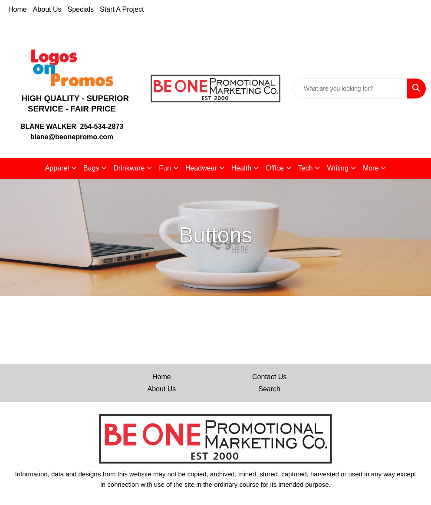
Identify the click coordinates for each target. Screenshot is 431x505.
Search (269, 389)
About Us (47, 9)
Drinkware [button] (129, 168)
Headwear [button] (201, 168)
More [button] (370, 168)
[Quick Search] (350, 88)
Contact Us (269, 376)
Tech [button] (305, 168)
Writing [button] (338, 168)
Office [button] (275, 168)
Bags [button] (91, 168)
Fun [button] (165, 168)
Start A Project (122, 9)
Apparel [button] (57, 168)
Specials (81, 9)
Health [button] (241, 168)
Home (17, 9)
